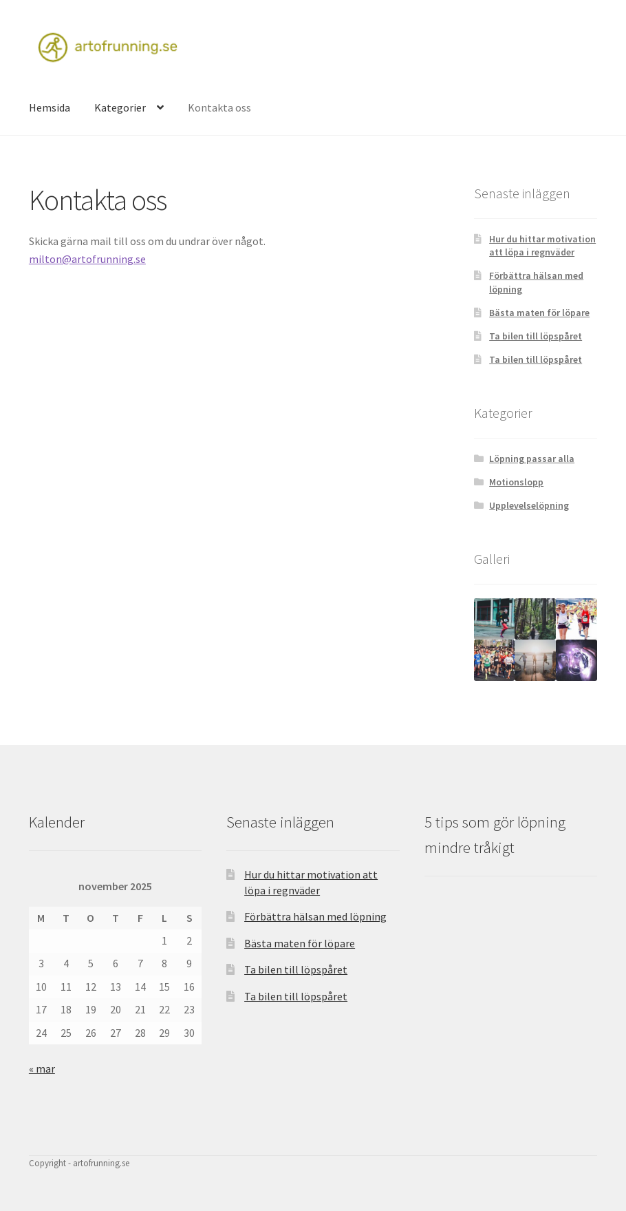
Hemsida (49, 107)
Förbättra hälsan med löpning (315, 916)
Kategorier (120, 107)
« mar (42, 1068)
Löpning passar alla (531, 458)
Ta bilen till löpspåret (535, 336)
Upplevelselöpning (529, 505)
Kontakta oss (219, 107)
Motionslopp (516, 482)
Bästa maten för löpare (539, 312)
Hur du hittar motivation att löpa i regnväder (542, 246)
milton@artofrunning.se (87, 259)
